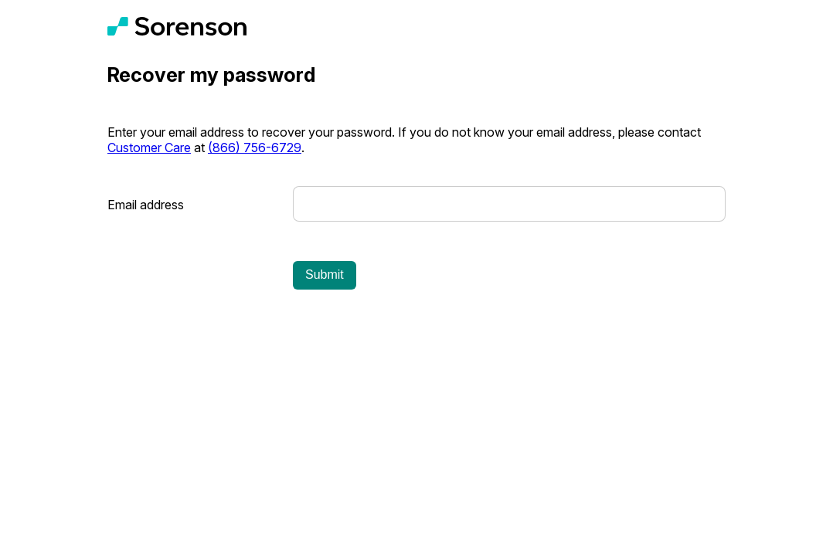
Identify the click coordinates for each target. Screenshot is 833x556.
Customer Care (149, 147)
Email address (145, 204)
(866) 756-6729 (254, 147)
